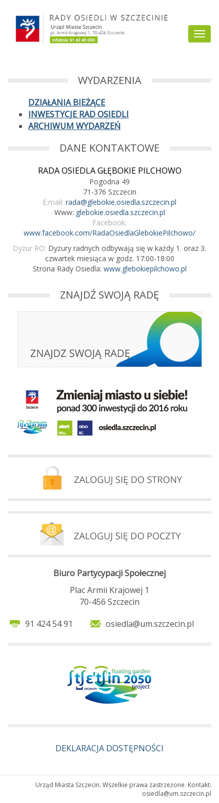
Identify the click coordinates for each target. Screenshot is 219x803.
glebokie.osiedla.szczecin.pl (120, 212)
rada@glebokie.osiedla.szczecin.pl (121, 202)
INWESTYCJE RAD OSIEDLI (78, 114)
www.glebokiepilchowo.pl (145, 268)
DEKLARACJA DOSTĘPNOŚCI (109, 748)
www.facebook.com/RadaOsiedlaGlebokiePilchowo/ (109, 233)
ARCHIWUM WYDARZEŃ (74, 126)
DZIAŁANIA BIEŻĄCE (66, 102)
